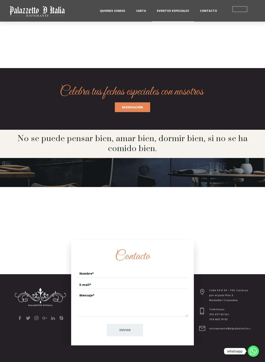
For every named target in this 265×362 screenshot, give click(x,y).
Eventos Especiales (173, 11)
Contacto (208, 11)
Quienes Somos (112, 11)
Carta (141, 11)
